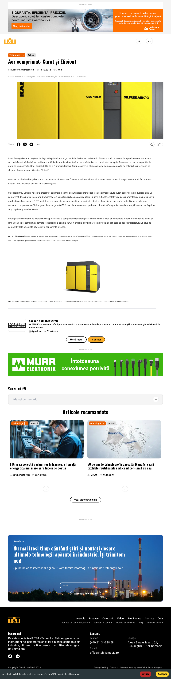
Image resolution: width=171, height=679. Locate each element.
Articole (80, 618)
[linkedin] (25, 144)
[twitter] (31, 144)
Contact (96, 339)
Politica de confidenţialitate (76, 622)
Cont (160, 618)
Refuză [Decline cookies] (145, 673)
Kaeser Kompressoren (43, 320)
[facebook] (18, 144)
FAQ (141, 622)
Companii (107, 618)
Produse (94, 618)
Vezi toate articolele (85, 499)
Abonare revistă (155, 622)
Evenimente (134, 618)
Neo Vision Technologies (149, 667)
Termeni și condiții (103, 622)
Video (120, 618)
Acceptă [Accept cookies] (162, 673)
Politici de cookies (125, 622)
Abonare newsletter (85, 593)
